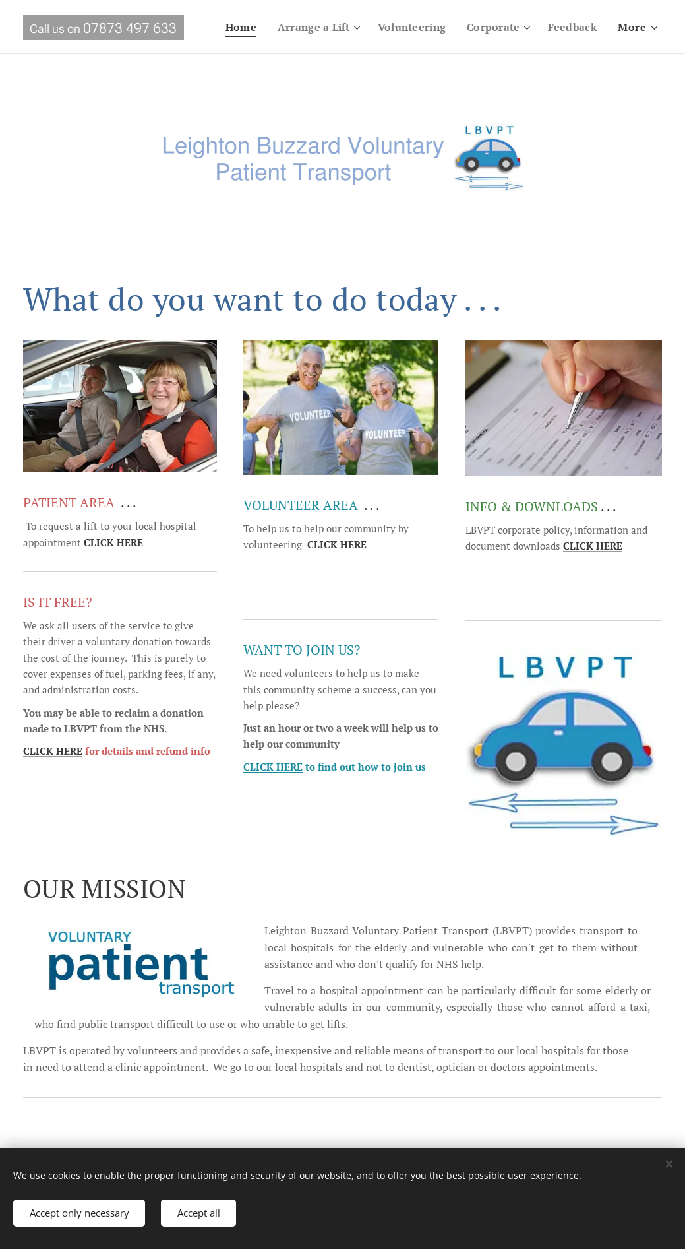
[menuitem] (302, 27)
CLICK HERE (52, 751)
